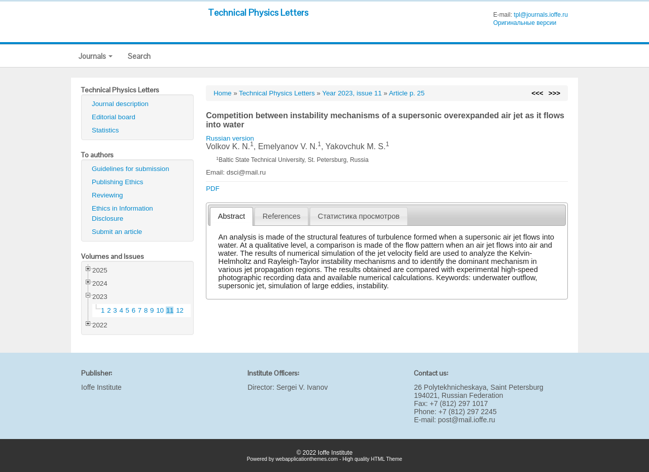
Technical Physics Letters (258, 12)
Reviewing (107, 195)
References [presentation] (282, 216)
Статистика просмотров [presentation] (359, 216)
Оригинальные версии (525, 22)
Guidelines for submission (130, 169)
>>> (554, 93)
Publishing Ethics (117, 182)
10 (160, 310)
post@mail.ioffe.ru (466, 420)
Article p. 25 (406, 93)
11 (170, 310)
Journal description (120, 104)
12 (180, 310)
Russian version (230, 138)
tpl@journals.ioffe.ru (541, 14)
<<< (537, 93)
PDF (213, 188)
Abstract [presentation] (231, 216)
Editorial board (113, 117)
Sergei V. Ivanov (302, 387)
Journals (96, 56)
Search (139, 56)
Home (222, 93)
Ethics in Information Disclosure (122, 213)
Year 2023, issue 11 (352, 93)
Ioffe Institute (101, 387)
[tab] (231, 216)
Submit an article (117, 231)
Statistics (105, 130)
